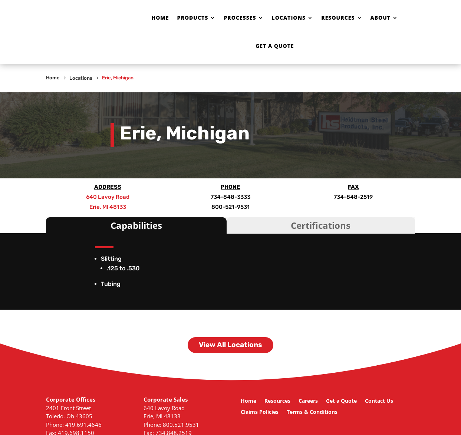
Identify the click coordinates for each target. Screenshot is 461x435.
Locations (289, 17)
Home (160, 17)
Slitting (111, 258)
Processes (240, 17)
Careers (308, 401)
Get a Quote (275, 45)
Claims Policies (260, 412)
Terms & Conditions (312, 412)
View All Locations (230, 344)
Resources (338, 17)
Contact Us (379, 401)
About (381, 17)
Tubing (111, 283)
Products (192, 17)
